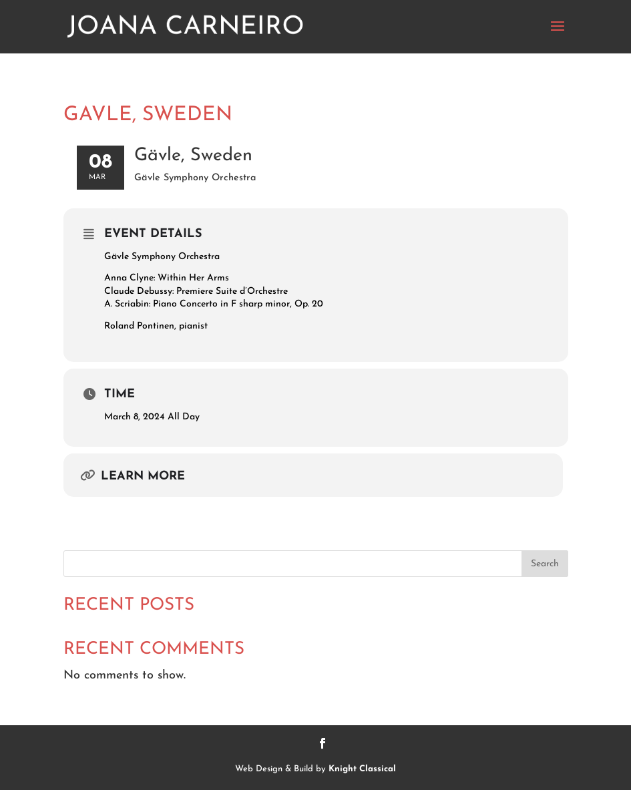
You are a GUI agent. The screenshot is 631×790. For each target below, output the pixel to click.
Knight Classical (362, 769)
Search (545, 564)
